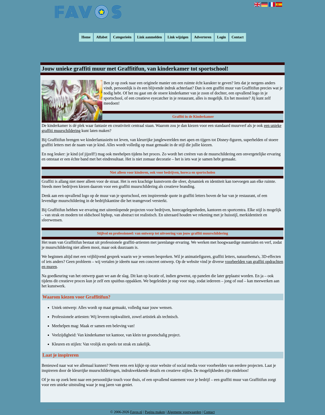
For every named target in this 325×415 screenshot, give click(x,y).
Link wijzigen (178, 37)
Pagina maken (155, 412)
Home (86, 37)
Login (221, 37)
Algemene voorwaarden (184, 412)
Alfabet (101, 37)
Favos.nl (136, 412)
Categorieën (122, 37)
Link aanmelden (149, 37)
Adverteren (202, 37)
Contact (237, 37)
